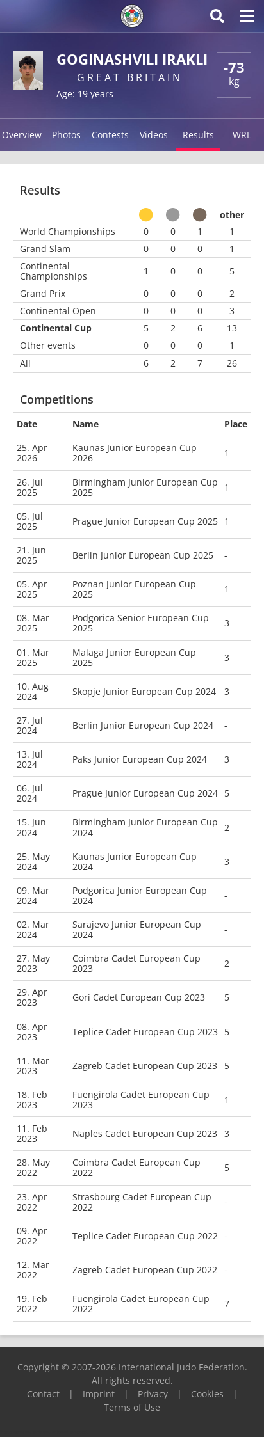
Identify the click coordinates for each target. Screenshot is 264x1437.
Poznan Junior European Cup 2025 (134, 589)
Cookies (207, 1394)
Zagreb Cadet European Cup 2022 (144, 1270)
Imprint (99, 1394)
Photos (66, 135)
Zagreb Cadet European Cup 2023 (144, 1066)
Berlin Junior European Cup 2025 (142, 555)
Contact (43, 1394)
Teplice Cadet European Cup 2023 (145, 1032)
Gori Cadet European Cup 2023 (138, 997)
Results (198, 135)
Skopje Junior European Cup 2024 (144, 691)
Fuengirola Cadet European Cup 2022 (141, 1303)
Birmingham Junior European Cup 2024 (145, 827)
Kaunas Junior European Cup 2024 (134, 861)
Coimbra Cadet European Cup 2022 (136, 1167)
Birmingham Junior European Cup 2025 (145, 487)
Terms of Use (132, 1407)
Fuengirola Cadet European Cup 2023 (141, 1099)
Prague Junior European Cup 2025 (145, 521)
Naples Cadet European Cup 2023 (144, 1133)
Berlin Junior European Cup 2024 (142, 725)
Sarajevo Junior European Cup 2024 (136, 929)
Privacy (153, 1394)
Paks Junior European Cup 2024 (139, 759)
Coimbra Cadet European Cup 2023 (136, 963)
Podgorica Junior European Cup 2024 (139, 895)
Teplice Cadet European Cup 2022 (145, 1236)
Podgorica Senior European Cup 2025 (140, 623)
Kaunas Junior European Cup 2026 (134, 452)
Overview (22, 135)
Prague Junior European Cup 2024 (145, 793)
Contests (110, 135)
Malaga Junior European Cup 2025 (134, 657)
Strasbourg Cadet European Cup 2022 (141, 1202)
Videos (154, 135)
